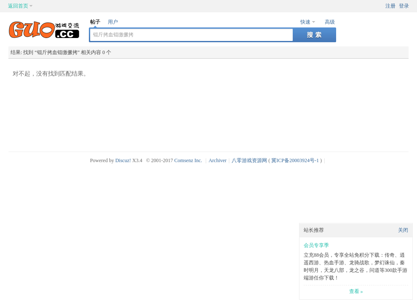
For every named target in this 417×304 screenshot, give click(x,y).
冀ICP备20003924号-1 (295, 160)
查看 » (356, 291)
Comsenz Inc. (188, 160)
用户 (113, 22)
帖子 (95, 22)
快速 (305, 22)
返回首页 (18, 6)
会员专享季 (316, 245)
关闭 (403, 230)
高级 (330, 22)
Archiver (217, 160)
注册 (390, 6)
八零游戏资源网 (249, 160)
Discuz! (123, 160)
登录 (404, 6)
